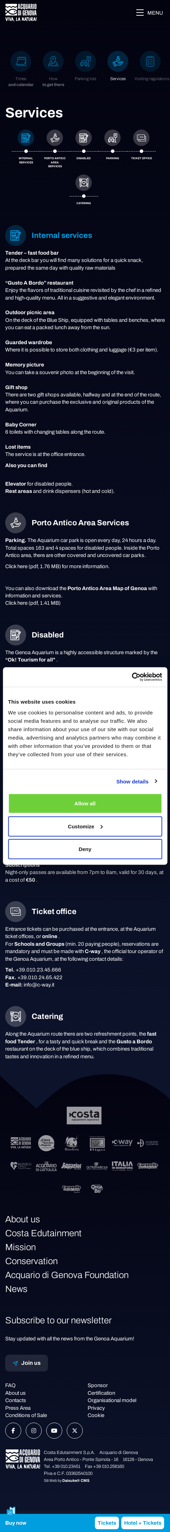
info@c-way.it (39, 985)
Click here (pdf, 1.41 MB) (32, 603)
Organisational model (112, 1400)
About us (22, 1219)
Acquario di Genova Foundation (67, 1275)
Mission (20, 1247)
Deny (85, 849)
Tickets (107, 1523)
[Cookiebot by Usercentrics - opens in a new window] (131, 677)
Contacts (15, 1400)
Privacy (96, 1408)
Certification (101, 1393)
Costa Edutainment (43, 1233)
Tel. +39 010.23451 (62, 1466)
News (16, 1289)
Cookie (96, 1415)
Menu (149, 12)
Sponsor (98, 1385)
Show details (132, 781)
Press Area (18, 1408)
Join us (27, 1363)
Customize (85, 826)
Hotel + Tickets (142, 1523)
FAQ (10, 1385)
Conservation (31, 1261)
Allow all (85, 803)
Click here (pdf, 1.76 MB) (33, 566)
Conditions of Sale (26, 1415)
